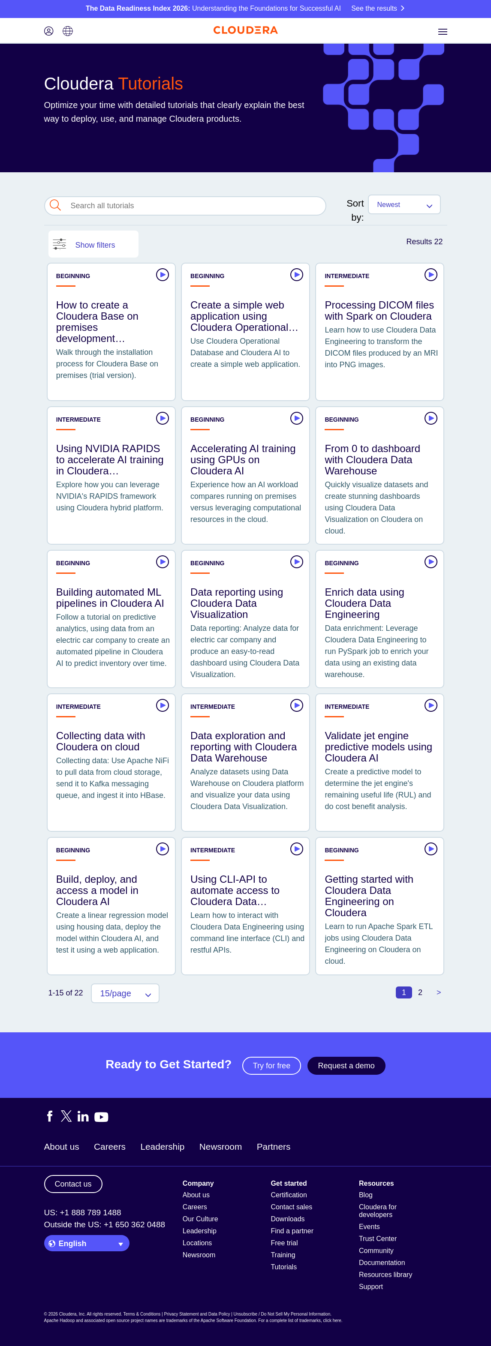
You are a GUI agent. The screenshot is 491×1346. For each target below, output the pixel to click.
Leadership (162, 1146)
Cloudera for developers (378, 1210)
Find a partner (292, 1231)
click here (332, 1320)
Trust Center (378, 1238)
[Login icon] (49, 32)
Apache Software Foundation (228, 1320)
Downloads (287, 1219)
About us (61, 1146)
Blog (366, 1195)
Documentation (382, 1262)
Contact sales (291, 1207)
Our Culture (200, 1219)
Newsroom (220, 1146)
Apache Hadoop (59, 1320)
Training (283, 1255)
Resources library (385, 1274)
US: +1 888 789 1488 (82, 1212)
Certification (289, 1195)
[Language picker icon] (67, 32)
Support (371, 1286)
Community (376, 1250)
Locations (197, 1243)
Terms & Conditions (142, 1314)
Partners (274, 1146)
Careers (110, 1146)
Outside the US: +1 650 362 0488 (105, 1224)
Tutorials (284, 1267)
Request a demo (346, 1065)
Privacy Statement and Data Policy (197, 1314)
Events (369, 1226)
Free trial (284, 1243)
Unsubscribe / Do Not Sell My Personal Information (282, 1314)
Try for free (271, 1065)
